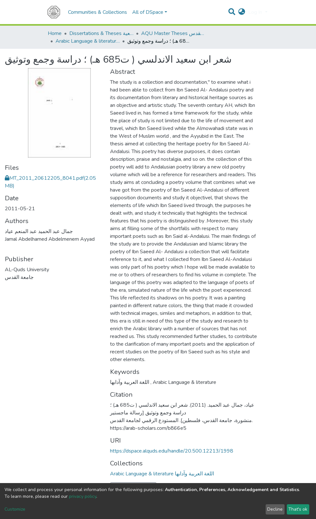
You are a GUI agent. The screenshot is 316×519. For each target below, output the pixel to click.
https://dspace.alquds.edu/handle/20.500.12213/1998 (171, 450)
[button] (241, 12)
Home (55, 33)
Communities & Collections (97, 12)
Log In (255, 12)
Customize (14, 509)
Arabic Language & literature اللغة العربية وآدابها (88, 41)
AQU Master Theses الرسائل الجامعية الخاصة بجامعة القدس (173, 33)
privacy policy (82, 496)
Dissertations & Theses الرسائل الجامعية (101, 33)
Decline (275, 509)
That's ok (297, 509)
